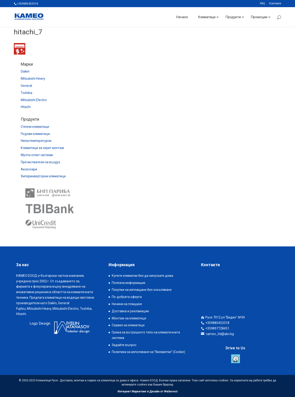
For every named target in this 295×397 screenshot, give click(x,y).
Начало (182, 17)
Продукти (233, 17)
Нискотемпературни (36, 141)
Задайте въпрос (124, 345)
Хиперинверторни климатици (43, 176)
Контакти (275, 3)
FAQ (262, 3)
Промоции (259, 17)
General (26, 86)
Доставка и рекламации (130, 311)
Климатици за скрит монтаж (42, 148)
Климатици (206, 17)
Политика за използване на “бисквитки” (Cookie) (148, 352)
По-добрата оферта (127, 297)
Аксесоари (29, 169)
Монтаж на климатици (129, 318)
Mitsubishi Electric (34, 100)
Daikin (25, 71)
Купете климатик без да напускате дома (142, 275)
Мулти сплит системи (37, 155)
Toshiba (26, 93)
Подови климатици (35, 134)
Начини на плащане (127, 304)
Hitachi (26, 107)
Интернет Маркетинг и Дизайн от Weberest (147, 391)
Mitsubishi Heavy (33, 78)
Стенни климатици (35, 126)
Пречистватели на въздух (40, 162)
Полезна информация (128, 283)
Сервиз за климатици (128, 325)
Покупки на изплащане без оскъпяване (142, 290)
